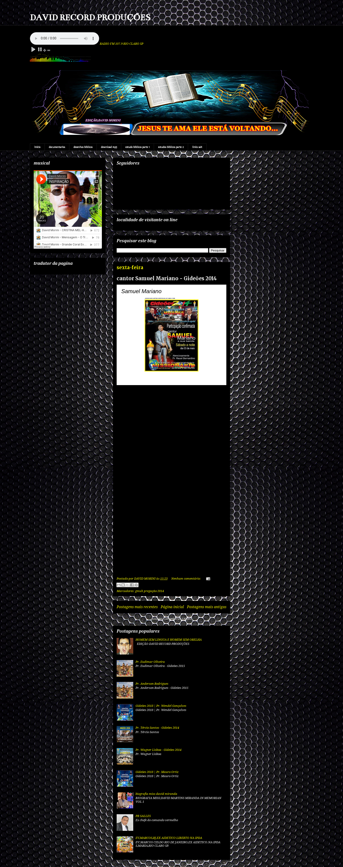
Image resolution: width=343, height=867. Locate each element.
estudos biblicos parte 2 (171, 147)
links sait (197, 147)
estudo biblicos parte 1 (137, 147)
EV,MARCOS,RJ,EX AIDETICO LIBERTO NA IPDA (169, 838)
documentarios (57, 147)
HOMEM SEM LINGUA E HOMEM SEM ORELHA (169, 639)
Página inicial (172, 607)
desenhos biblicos (83, 147)
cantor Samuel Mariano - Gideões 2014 (167, 278)
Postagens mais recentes (137, 607)
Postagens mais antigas (206, 607)
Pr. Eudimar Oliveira (150, 662)
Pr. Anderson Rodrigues (152, 683)
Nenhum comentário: (186, 578)
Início (37, 147)
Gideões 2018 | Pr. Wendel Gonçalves (161, 706)
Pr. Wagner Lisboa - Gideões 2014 (158, 750)
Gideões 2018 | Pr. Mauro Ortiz (157, 772)
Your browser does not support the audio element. (64, 38)
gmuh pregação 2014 (149, 591)
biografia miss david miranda (156, 794)
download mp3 (109, 147)
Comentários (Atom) (178, 618)
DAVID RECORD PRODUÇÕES (90, 17)
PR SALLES (143, 816)
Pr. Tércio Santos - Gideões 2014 (157, 727)
